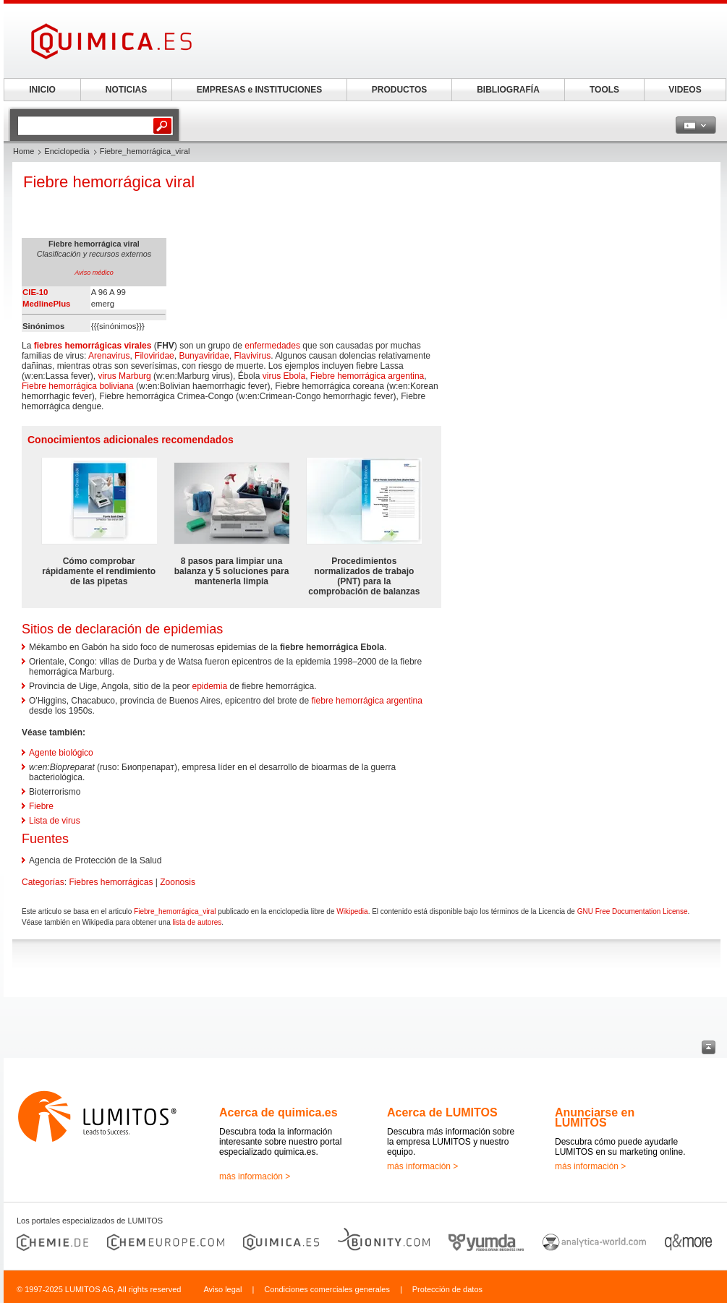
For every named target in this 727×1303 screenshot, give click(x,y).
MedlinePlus (46, 303)
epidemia (209, 686)
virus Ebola (284, 376)
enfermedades (272, 346)
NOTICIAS (126, 90)
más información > (254, 1176)
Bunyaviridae (204, 356)
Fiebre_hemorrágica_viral (175, 911)
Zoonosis (177, 882)
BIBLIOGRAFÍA (508, 90)
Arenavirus (108, 356)
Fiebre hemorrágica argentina (367, 376)
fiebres (48, 346)
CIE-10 (35, 292)
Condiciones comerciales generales (327, 1289)
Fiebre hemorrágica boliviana (78, 386)
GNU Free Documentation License (632, 911)
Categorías (43, 882)
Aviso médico (94, 272)
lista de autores (196, 922)
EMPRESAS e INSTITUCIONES (259, 90)
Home (23, 151)
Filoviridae (154, 356)
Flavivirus (252, 356)
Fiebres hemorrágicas (111, 882)
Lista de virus (54, 821)
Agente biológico (61, 753)
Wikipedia (351, 911)
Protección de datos (447, 1289)
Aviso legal (222, 1289)
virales (137, 346)
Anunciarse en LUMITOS (594, 1117)
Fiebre (41, 806)
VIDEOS (684, 90)
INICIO (42, 90)
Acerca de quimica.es (278, 1112)
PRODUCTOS (399, 90)
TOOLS (604, 90)
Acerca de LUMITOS (442, 1112)
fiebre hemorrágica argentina (367, 701)
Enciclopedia (66, 151)
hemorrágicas (93, 346)
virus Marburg (124, 376)
